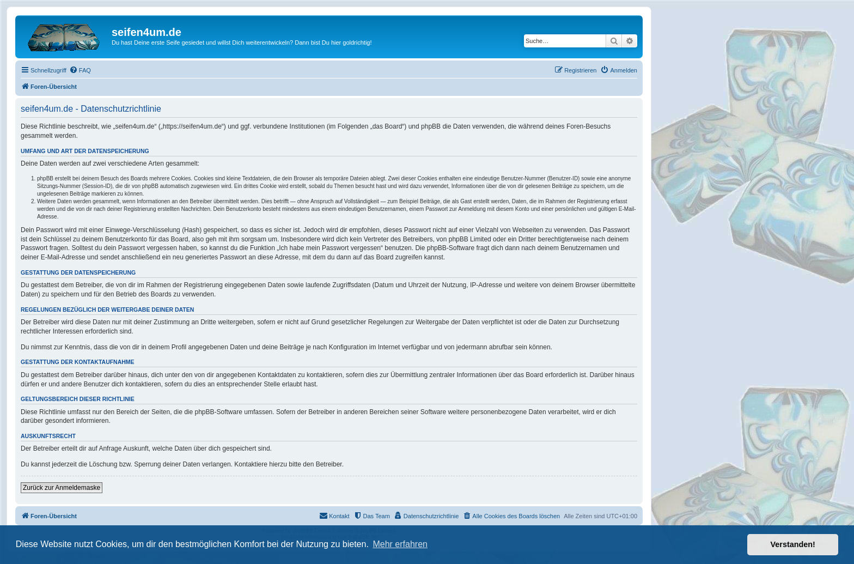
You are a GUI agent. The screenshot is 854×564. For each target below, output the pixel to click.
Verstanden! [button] (793, 544)
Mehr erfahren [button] (400, 544)
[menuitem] (80, 70)
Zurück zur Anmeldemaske (61, 488)
